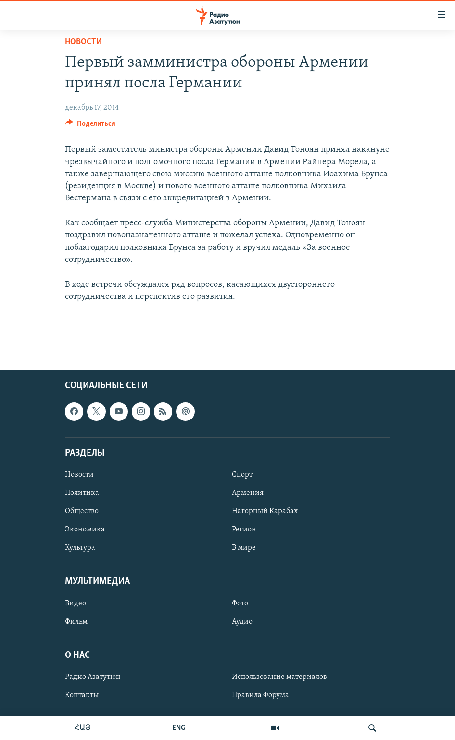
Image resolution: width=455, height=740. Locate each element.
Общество (82, 511)
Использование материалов (279, 677)
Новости (83, 42)
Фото (240, 603)
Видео (75, 603)
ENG (178, 728)
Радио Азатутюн (93, 677)
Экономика (85, 529)
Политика (82, 493)
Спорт (242, 475)
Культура (80, 548)
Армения (248, 493)
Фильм (76, 621)
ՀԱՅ (82, 728)
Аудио (242, 621)
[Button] (90, 126)
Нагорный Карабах (265, 511)
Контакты (82, 695)
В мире (244, 548)
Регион (244, 529)
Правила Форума (260, 695)
